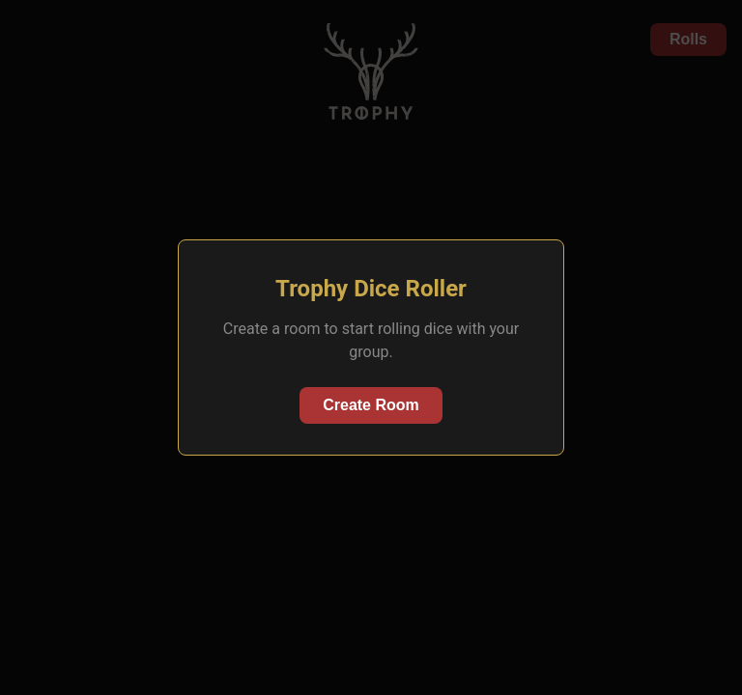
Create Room (371, 405)
